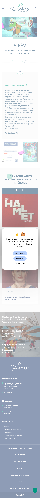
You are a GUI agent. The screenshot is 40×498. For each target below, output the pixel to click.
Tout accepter (20, 253)
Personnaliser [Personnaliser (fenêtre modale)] (20, 263)
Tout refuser (19, 258)
